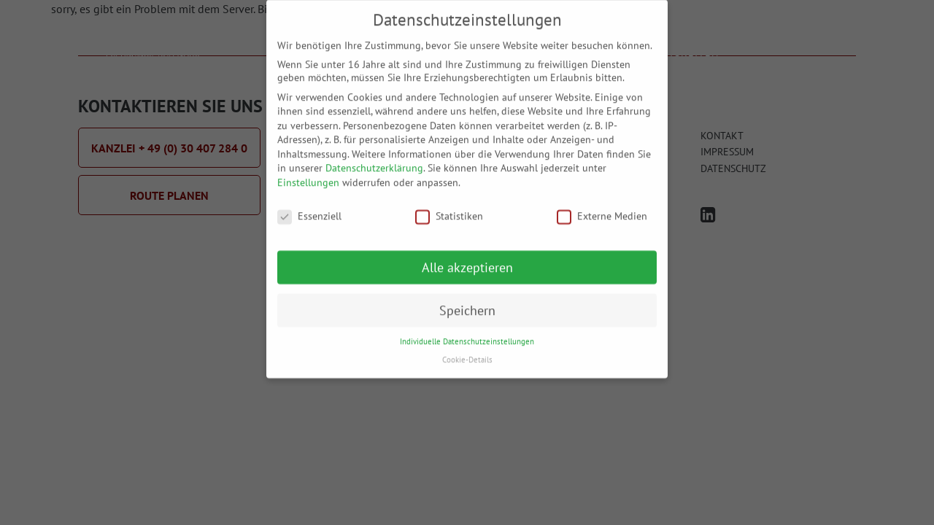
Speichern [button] (467, 301)
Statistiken (449, 207)
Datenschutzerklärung (374, 159)
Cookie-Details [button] (467, 351)
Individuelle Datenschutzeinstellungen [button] (467, 333)
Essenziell (309, 207)
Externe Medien (602, 207)
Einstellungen (308, 173)
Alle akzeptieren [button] (467, 258)
